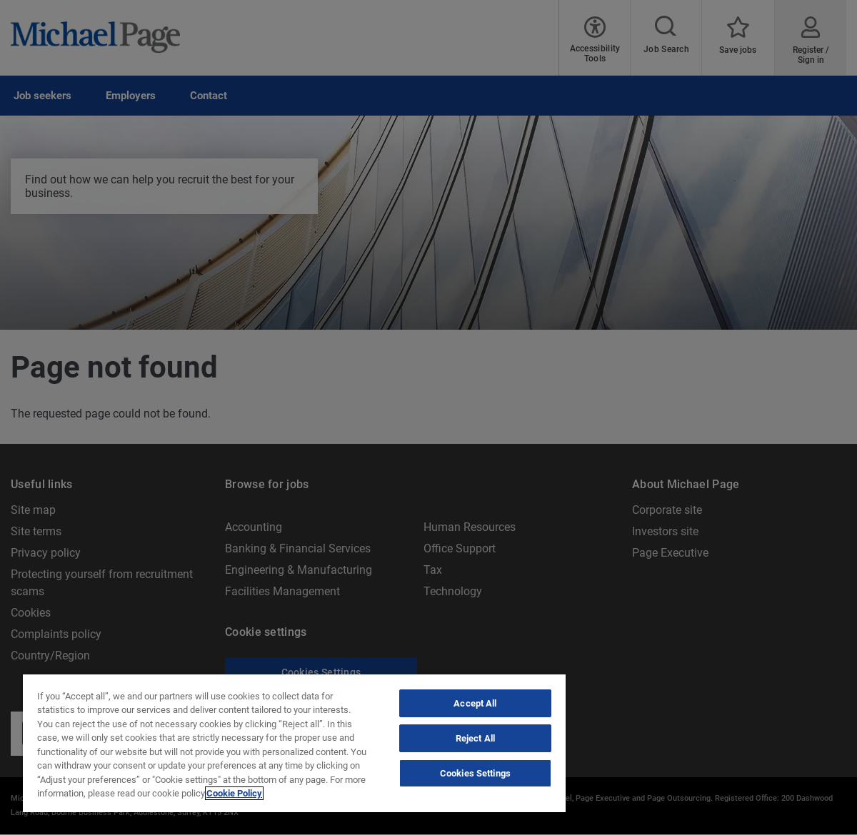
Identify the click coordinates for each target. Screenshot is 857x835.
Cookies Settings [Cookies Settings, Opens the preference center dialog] (475, 773)
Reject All (475, 738)
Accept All (474, 703)
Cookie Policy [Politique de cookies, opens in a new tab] (234, 793)
